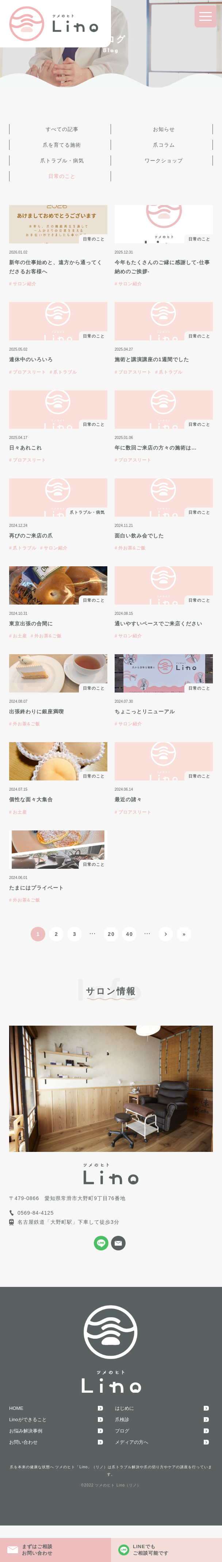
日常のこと (62, 176)
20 (111, 934)
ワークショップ (164, 160)
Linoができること (28, 1419)
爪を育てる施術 (62, 145)
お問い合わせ (23, 1442)
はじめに (124, 1408)
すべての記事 (62, 129)
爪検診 (122, 1419)
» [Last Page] (184, 934)
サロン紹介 (25, 283)
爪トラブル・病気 (62, 160)
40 (129, 934)
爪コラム (164, 145)
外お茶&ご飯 (132, 548)
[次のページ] (165, 934)
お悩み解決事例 (25, 1431)
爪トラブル (65, 372)
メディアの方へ (131, 1442)
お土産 (20, 636)
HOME (16, 1408)
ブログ (122, 1431)
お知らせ (164, 129)
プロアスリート (29, 372)
